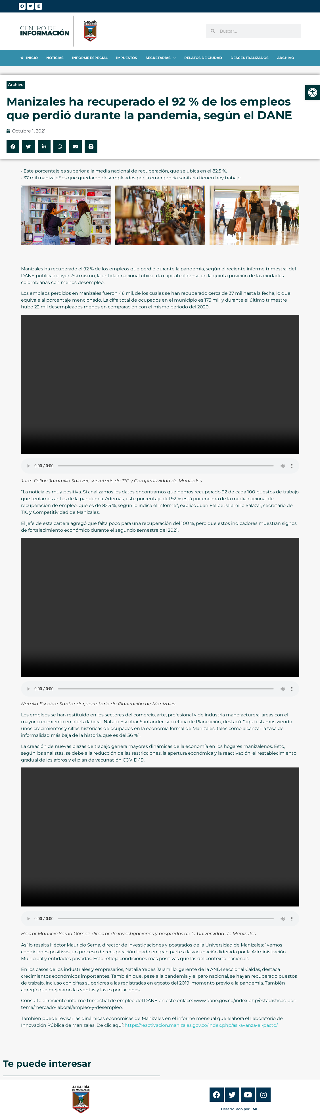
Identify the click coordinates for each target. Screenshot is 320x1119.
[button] (13, 146)
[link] (312, 92)
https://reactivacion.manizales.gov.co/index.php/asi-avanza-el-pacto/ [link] (201, 1025)
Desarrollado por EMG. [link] (240, 1109)
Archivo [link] (16, 84)
